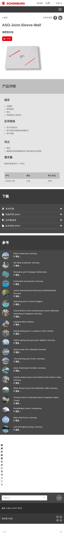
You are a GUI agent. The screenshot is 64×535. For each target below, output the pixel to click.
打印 (9, 39)
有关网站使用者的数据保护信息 (35, 525)
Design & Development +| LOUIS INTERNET (32, 529)
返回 (6, 17)
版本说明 (20, 525)
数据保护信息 (52, 525)
